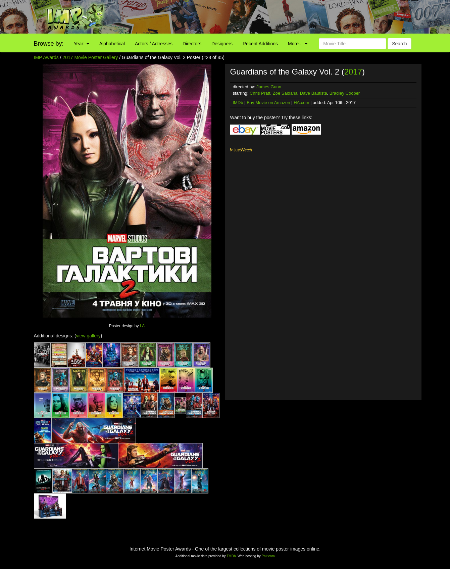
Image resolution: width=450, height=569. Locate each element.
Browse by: (49, 43)
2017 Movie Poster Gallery (90, 57)
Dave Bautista (313, 93)
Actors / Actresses (153, 43)
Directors (192, 43)
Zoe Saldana (285, 93)
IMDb (238, 102)
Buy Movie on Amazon (268, 102)
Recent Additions (260, 43)
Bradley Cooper (345, 93)
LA (142, 326)
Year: (81, 43)
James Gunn (268, 86)
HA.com (301, 102)
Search (399, 43)
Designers (222, 43)
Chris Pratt (260, 93)
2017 (353, 71)
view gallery (88, 335)
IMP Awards (46, 57)
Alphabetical (112, 43)
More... (297, 43)
